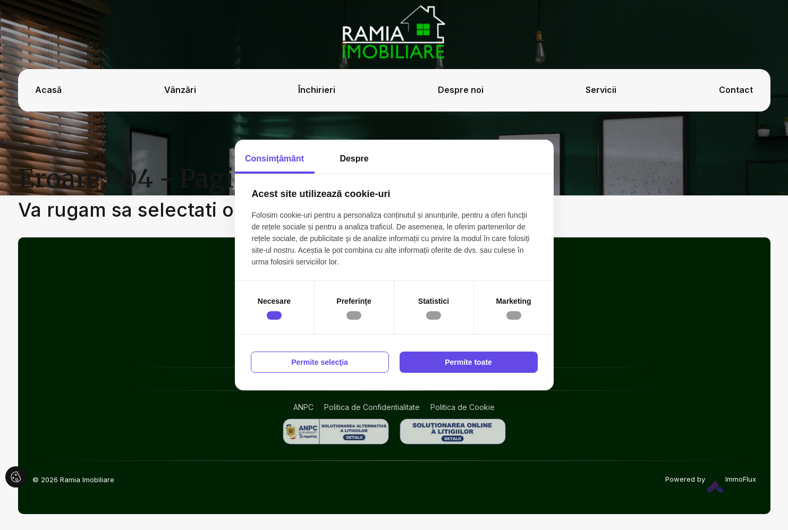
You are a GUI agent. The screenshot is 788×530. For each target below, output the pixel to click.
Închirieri (316, 89)
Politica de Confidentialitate (372, 407)
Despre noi (461, 89)
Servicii (601, 89)
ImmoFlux (731, 479)
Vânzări (180, 89)
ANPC (303, 407)
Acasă (48, 89)
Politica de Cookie (462, 407)
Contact (736, 89)
